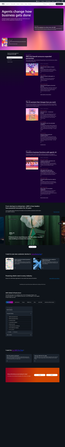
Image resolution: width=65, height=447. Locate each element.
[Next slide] (35, 247)
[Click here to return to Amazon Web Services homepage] (3, 4)
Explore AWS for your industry (54, 278)
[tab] (9, 302)
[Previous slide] (30, 247)
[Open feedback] (64, 223)
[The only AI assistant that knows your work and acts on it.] (14, 42)
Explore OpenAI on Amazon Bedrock (45, 94)
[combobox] (36, 254)
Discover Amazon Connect (44, 197)
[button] (13, 4)
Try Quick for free (43, 144)
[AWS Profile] (62, 1)
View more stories (56, 211)
